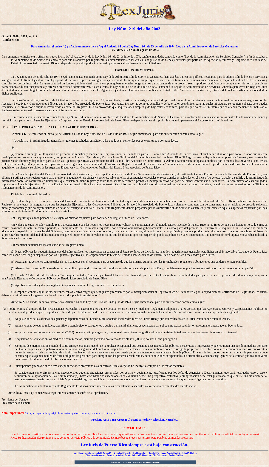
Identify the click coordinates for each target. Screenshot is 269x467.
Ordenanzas (162, 455)
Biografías (141, 453)
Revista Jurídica (176, 455)
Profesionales (129, 453)
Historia (151, 453)
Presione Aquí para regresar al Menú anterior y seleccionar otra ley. (134, 419)
